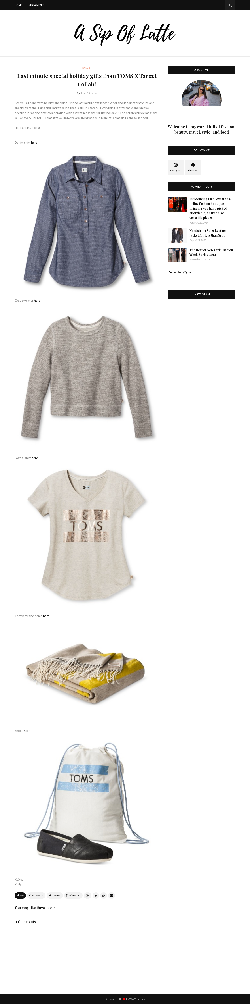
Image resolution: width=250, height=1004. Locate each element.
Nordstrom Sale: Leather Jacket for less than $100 (207, 233)
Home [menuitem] (18, 5)
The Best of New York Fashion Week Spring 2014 (211, 252)
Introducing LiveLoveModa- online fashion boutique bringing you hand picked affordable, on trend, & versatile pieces (210, 208)
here (34, 142)
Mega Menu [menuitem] (36, 5)
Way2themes (137, 999)
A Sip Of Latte (88, 93)
